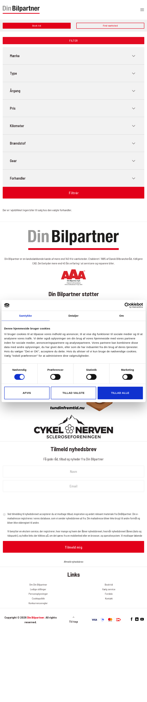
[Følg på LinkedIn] (137, 619)
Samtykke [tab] (25, 315)
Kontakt (109, 598)
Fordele (109, 593)
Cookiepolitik (38, 598)
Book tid (109, 584)
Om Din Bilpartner (38, 584)
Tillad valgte (73, 392)
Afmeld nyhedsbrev (73, 561)
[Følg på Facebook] (131, 619)
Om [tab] (121, 315)
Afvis (27, 392)
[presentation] (30, 502)
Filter (73, 40)
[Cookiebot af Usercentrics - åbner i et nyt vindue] (127, 305)
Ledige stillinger (38, 589)
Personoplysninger (38, 593)
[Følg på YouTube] (142, 619)
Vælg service (108, 589)
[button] (142, 9)
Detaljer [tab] (74, 315)
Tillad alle (120, 392)
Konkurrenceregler (38, 603)
